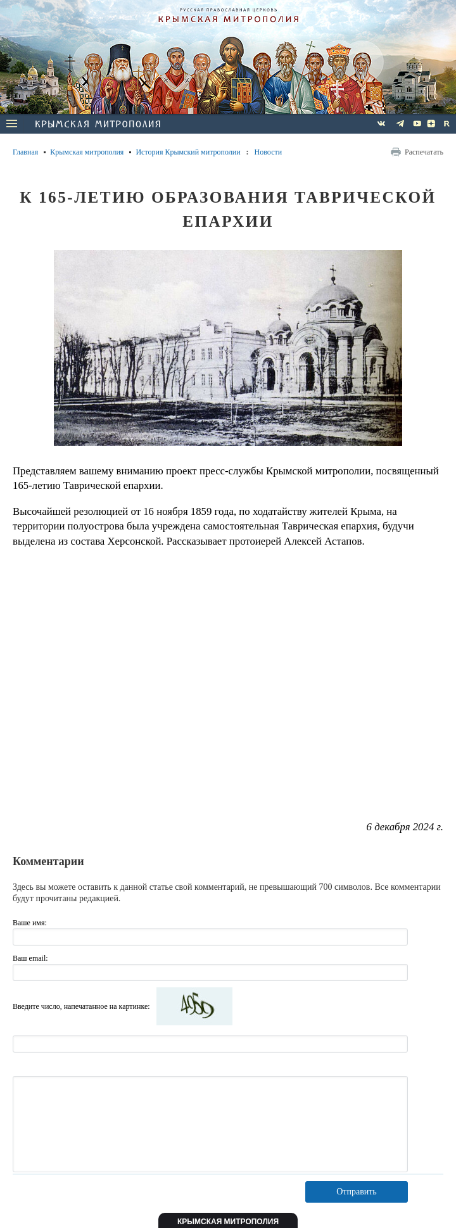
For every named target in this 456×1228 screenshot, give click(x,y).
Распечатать (424, 152)
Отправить (356, 1191)
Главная (25, 152)
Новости (268, 152)
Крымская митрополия (87, 152)
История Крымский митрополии (188, 152)
